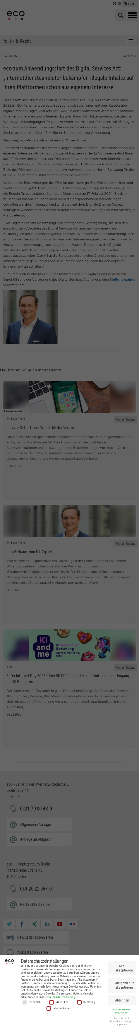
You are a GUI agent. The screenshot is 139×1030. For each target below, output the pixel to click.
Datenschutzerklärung (61, 997)
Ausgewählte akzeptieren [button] (124, 985)
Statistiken (59, 1002)
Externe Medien (58, 1008)
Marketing (86, 1002)
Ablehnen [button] (122, 1000)
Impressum (122, 1024)
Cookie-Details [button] (121, 1018)
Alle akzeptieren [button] (124, 968)
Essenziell (31, 1002)
